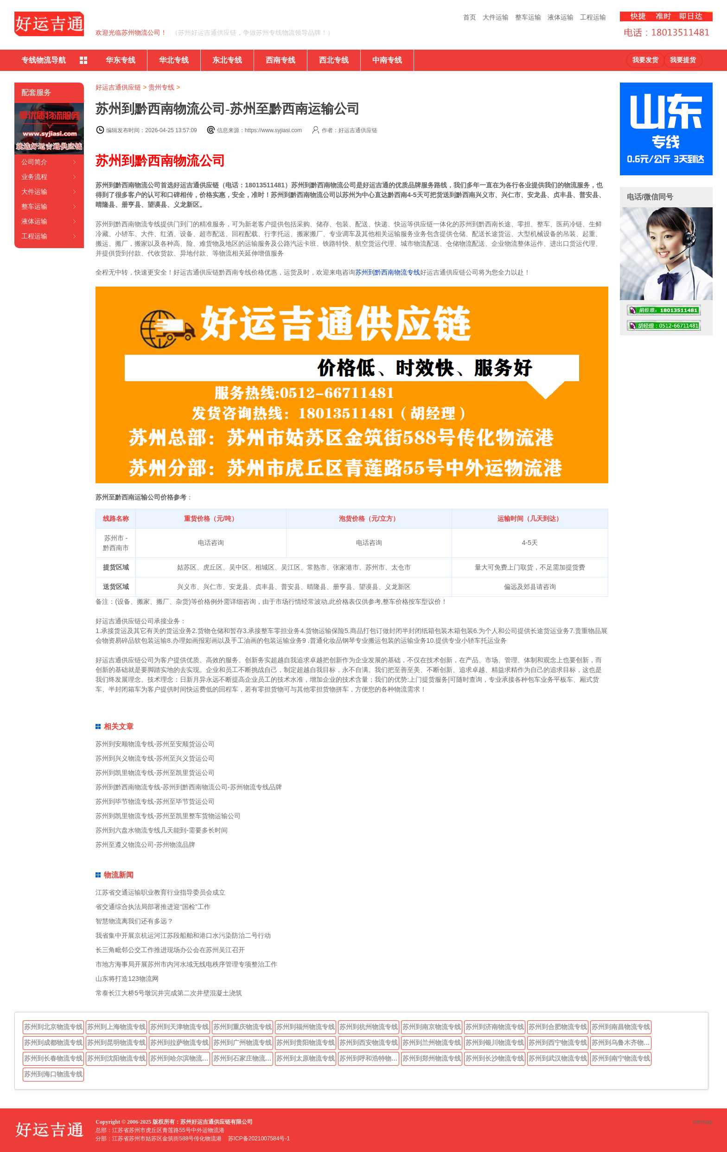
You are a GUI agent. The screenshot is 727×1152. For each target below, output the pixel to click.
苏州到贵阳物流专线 (305, 1042)
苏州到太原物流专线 (305, 1058)
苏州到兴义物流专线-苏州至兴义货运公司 (155, 758)
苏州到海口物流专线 (53, 1074)
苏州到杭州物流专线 (368, 1026)
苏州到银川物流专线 (495, 1042)
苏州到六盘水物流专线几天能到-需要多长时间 (162, 830)
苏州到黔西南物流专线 (387, 272)
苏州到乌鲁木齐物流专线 (622, 1042)
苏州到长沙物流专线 (495, 1058)
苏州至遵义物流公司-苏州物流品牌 (145, 844)
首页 (469, 17)
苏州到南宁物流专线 (621, 1058)
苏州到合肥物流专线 (558, 1026)
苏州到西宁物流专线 (558, 1042)
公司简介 (34, 162)
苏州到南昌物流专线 (621, 1026)
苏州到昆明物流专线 (116, 1042)
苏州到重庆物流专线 (242, 1026)
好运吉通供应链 (118, 87)
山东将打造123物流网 (127, 978)
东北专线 (227, 60)
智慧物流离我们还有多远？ (134, 921)
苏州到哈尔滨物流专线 (180, 1058)
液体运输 (561, 17)
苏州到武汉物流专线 (558, 1058)
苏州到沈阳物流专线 (116, 1058)
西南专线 (280, 60)
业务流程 (34, 176)
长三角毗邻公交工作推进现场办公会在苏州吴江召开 (170, 950)
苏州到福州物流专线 (305, 1026)
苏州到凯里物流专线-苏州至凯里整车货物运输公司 (168, 815)
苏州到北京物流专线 (53, 1026)
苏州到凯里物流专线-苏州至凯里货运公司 (155, 772)
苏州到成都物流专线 (53, 1042)
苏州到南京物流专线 (431, 1026)
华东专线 (120, 60)
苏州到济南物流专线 (495, 1026)
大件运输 (496, 17)
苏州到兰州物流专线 (431, 1042)
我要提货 (683, 60)
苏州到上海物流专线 (116, 1026)
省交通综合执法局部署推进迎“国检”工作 (153, 906)
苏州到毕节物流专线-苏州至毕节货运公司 (155, 801)
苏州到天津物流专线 (179, 1026)
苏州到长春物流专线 (53, 1058)
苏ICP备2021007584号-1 (259, 1138)
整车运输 (528, 17)
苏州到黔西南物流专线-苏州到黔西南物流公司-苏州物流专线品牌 (188, 787)
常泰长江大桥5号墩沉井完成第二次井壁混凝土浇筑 (169, 993)
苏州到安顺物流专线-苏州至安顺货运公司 (155, 744)
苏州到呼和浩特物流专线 (369, 1058)
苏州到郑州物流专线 (431, 1058)
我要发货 (645, 60)
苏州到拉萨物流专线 (179, 1042)
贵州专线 (161, 87)
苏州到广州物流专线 (242, 1042)
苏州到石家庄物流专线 (243, 1058)
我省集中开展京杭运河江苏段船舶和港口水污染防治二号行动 (183, 935)
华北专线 (174, 60)
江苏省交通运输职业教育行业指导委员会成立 (160, 892)
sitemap (703, 1122)
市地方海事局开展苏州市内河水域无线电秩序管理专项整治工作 (186, 964)
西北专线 (334, 60)
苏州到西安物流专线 (368, 1042)
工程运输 (593, 17)
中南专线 (387, 60)
